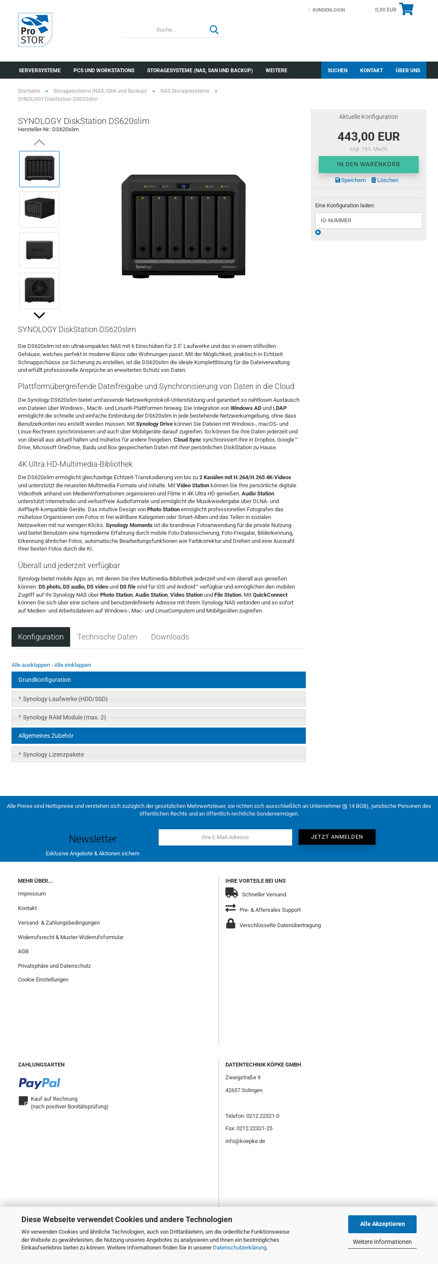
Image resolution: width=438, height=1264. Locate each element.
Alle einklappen (72, 665)
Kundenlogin (326, 10)
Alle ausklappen (31, 665)
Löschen (384, 180)
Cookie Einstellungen (43, 979)
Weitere (276, 71)
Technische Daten (107, 636)
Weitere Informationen (382, 1241)
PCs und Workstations (104, 71)
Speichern (350, 180)
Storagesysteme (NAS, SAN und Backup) (200, 71)
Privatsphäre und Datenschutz (54, 966)
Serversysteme (40, 71)
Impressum (32, 893)
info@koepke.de (245, 1141)
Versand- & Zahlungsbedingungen (59, 922)
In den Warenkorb (368, 164)
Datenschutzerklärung (239, 1247)
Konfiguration (41, 636)
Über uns (408, 71)
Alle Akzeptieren (382, 1223)
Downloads (170, 636)
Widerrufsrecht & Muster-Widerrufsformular (71, 937)
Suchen (337, 71)
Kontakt (371, 71)
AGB (23, 951)
